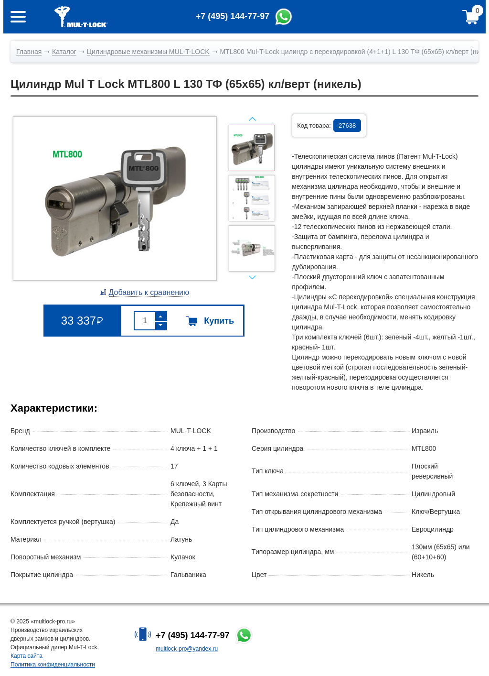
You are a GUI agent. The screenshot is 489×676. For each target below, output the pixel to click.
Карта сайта (27, 656)
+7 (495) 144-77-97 (193, 635)
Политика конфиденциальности (53, 664)
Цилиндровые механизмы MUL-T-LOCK (148, 51)
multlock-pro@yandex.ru (187, 648)
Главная (29, 51)
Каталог (64, 51)
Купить (210, 321)
